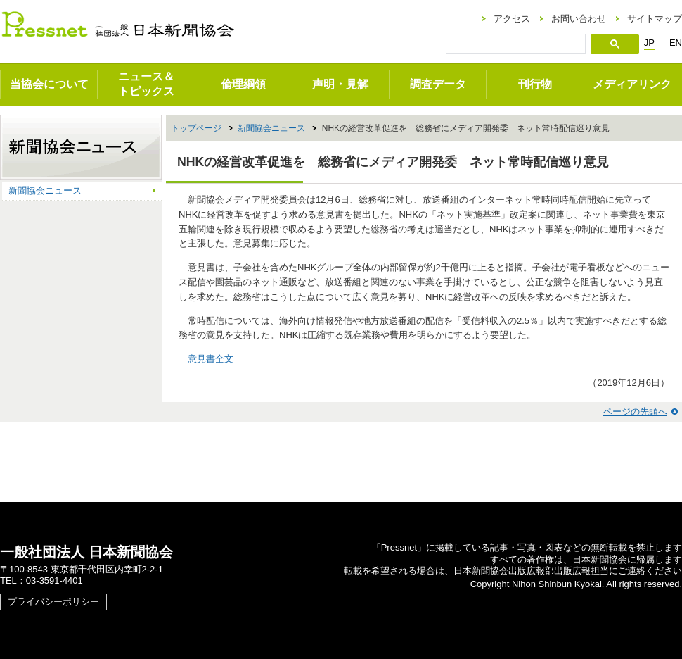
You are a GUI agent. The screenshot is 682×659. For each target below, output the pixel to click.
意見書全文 (210, 358)
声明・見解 (340, 84)
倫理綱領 (243, 84)
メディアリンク (632, 84)
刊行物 (535, 84)
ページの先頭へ (635, 411)
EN (675, 42)
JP (649, 43)
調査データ (438, 84)
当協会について (49, 84)
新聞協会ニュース (271, 128)
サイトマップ (654, 18)
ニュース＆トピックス (146, 83)
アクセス (512, 18)
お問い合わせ (578, 18)
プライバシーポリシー (53, 601)
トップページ (196, 128)
